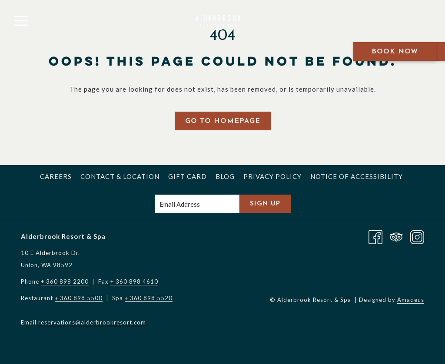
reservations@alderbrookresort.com (92, 322)
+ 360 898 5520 (149, 298)
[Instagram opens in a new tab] (417, 236)
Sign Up (265, 204)
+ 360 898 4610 (134, 281)
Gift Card (187, 176)
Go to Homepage (222, 121)
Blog (225, 176)
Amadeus (410, 299)
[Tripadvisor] (396, 236)
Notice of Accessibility (356, 176)
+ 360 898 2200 (65, 281)
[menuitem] (56, 176)
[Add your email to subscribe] (197, 204)
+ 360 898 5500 (79, 298)
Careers (56, 176)
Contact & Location (119, 176)
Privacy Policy (272, 176)
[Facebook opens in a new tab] (375, 236)
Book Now (395, 51)
